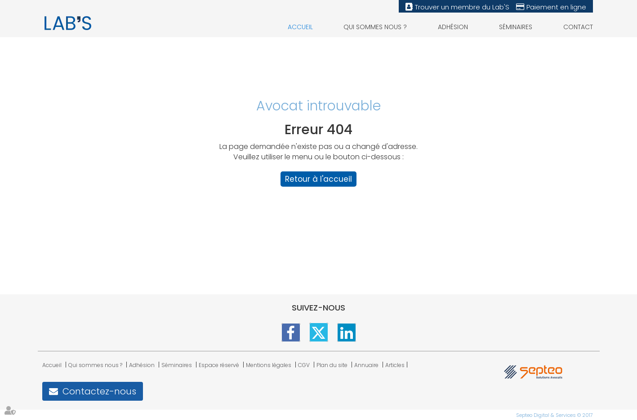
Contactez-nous (99, 391)
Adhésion (453, 26)
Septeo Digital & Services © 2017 (554, 415)
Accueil (300, 26)
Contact (578, 26)
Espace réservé (219, 365)
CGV (304, 365)
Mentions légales (268, 365)
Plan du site (331, 365)
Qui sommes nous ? (375, 26)
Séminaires (515, 26)
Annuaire (366, 365)
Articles (395, 365)
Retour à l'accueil (318, 179)
